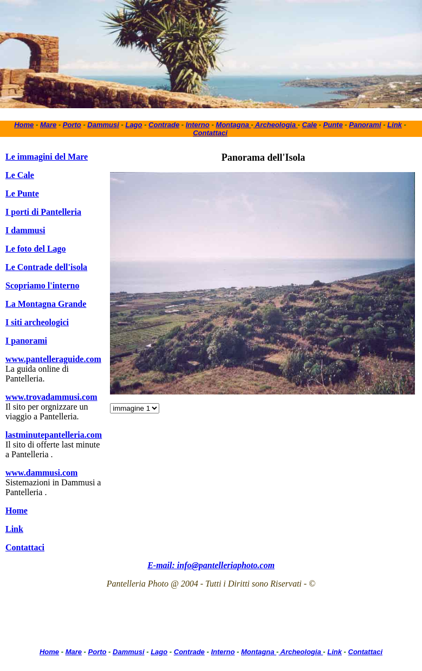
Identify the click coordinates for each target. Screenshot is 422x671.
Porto (72, 125)
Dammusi (103, 125)
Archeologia (276, 125)
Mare (48, 125)
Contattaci (210, 133)
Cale (309, 125)
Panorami (365, 125)
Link (394, 125)
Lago (133, 125)
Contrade (163, 125)
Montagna (233, 125)
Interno (198, 125)
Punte (333, 125)
